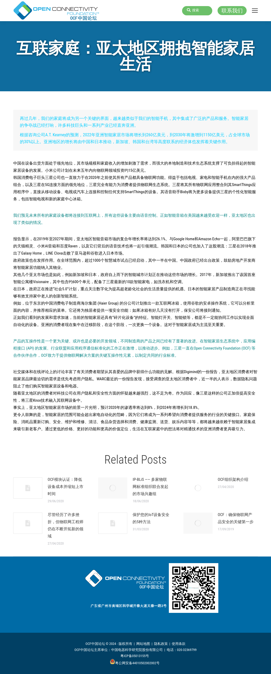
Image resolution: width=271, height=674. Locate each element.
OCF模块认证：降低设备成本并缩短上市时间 (65, 486)
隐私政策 (161, 644)
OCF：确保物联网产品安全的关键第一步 (236, 518)
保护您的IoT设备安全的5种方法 (151, 518)
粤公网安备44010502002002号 (135, 663)
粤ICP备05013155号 (134, 656)
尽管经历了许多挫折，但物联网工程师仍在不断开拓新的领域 (65, 525)
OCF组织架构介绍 (233, 479)
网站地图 (143, 644)
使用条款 (179, 644)
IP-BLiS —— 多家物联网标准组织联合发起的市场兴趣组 (150, 486)
